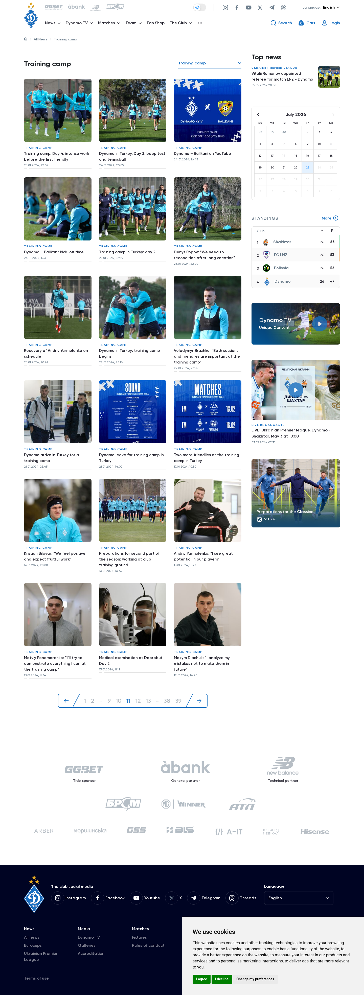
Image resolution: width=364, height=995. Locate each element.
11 (128, 689)
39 (178, 689)
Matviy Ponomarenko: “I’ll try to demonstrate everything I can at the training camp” (55, 653)
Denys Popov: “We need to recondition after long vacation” (205, 252)
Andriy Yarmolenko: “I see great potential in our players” (204, 547)
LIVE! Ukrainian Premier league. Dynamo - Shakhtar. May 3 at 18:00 (291, 434)
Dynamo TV (89, 935)
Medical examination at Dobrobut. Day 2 (132, 650)
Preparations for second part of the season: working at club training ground (130, 550)
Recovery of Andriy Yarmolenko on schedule (56, 348)
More (330, 220)
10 (118, 689)
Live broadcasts (268, 426)
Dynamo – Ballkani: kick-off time (54, 249)
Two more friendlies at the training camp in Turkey (207, 451)
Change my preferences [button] (255, 979)
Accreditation (91, 952)
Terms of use (36, 976)
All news (31, 935)
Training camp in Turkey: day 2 (128, 249)
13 (148, 689)
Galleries (87, 943)
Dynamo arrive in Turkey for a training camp (52, 451)
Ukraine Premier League (274, 69)
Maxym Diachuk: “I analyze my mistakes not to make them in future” (203, 653)
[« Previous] (68, 690)
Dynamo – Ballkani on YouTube (203, 152)
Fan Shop (156, 24)
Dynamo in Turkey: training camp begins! (130, 348)
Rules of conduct (148, 943)
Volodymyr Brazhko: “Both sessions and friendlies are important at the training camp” (207, 351)
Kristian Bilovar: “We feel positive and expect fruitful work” (55, 547)
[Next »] (197, 690)
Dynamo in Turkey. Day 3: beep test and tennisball (132, 155)
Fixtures (139, 935)
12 (138, 689)
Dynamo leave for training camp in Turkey (132, 451)
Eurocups (33, 943)
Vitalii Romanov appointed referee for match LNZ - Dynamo (283, 78)
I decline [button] (222, 979)
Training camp (38, 147)
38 (167, 689)
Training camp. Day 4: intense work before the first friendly (57, 155)
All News (40, 39)
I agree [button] (201, 979)
